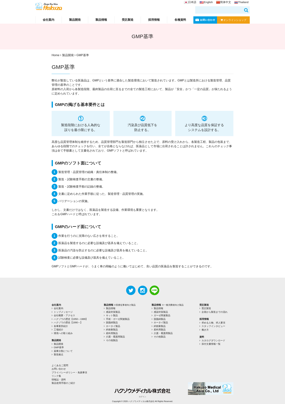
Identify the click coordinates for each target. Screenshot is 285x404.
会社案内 (48, 19)
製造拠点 (58, 354)
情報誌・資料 (59, 379)
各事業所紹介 (61, 326)
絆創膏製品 (112, 329)
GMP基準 (59, 347)
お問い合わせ (59, 368)
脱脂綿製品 (112, 322)
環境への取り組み (63, 333)
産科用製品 (112, 333)
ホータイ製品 (113, 326)
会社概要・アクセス (64, 315)
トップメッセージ (63, 312)
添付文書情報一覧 (211, 344)
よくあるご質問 (60, 365)
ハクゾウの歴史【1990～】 (68, 322)
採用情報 (154, 19)
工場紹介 (58, 329)
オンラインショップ (233, 20)
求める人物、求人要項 (213, 322)
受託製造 (127, 19)
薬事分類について (63, 351)
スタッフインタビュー (213, 326)
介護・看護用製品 (115, 336)
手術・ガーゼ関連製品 (118, 319)
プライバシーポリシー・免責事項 (69, 372)
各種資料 (180, 19)
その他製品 (112, 340)
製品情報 (101, 19)
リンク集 (56, 376)
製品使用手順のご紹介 (63, 383)
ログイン (142, 397)
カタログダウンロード (213, 340)
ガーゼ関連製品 (162, 315)
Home (55, 55)
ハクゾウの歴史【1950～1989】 (71, 319)
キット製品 (112, 315)
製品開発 (75, 19)
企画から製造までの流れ (215, 312)
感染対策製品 (113, 312)
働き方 (205, 329)
